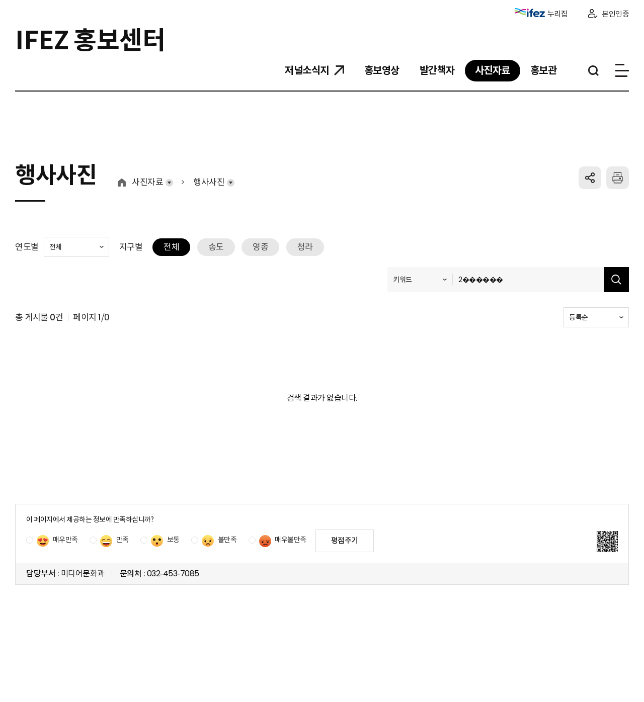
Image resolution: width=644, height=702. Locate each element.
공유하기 (590, 177)
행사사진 (208, 182)
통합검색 (593, 70)
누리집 (541, 13)
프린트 (617, 177)
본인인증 (615, 14)
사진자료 (147, 182)
